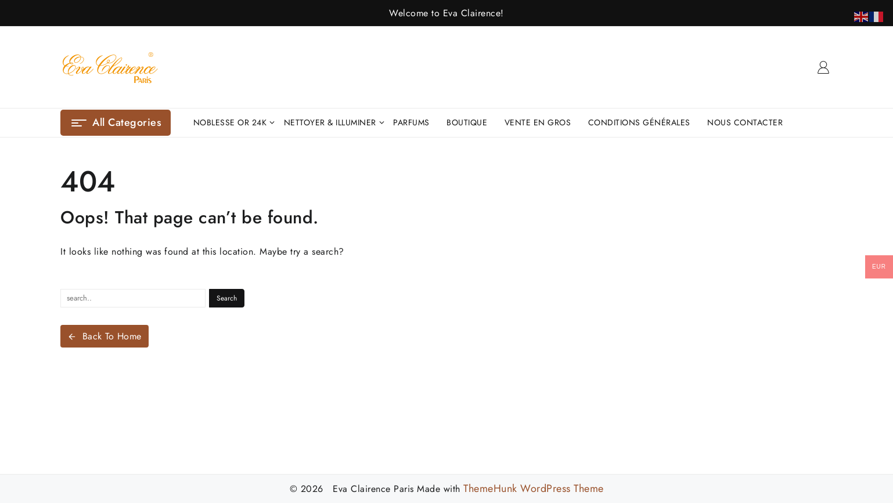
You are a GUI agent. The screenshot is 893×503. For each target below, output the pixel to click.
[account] (823, 67)
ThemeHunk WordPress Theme (533, 489)
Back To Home (104, 336)
